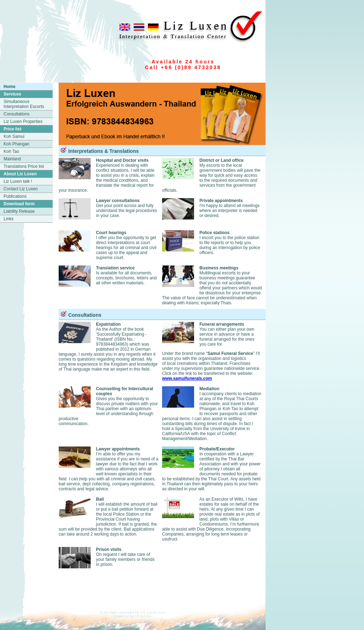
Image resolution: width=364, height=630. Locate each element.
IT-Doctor (143, 616)
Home (9, 86)
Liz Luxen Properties (23, 121)
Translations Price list (24, 166)
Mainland (12, 158)
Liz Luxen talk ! (18, 181)
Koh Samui (14, 136)
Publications (15, 196)
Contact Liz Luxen (21, 188)
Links (9, 218)
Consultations (17, 114)
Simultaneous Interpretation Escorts (24, 104)
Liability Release (19, 211)
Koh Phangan (17, 143)
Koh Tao (11, 151)
